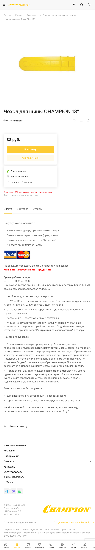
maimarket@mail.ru (14, 476)
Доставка (22, 208)
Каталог (25, 4)
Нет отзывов (16, 120)
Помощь (9, 461)
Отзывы (37, 208)
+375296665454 (13, 472)
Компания (9, 450)
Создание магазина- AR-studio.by (74, 522)
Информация (11, 455)
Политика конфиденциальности (20, 522)
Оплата (8, 208)
